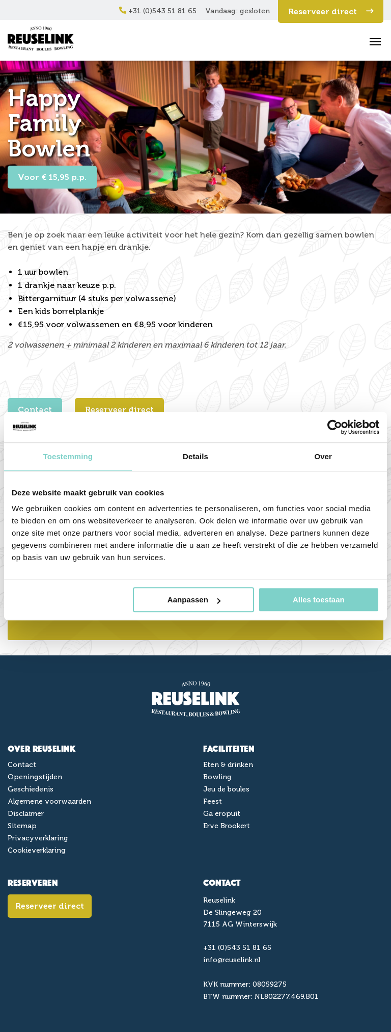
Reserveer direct (330, 11)
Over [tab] (323, 456)
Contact (35, 409)
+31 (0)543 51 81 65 (158, 11)
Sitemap (22, 826)
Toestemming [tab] (68, 456)
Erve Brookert (226, 826)
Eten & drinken (228, 764)
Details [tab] (195, 456)
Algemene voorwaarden (49, 801)
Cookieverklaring (37, 850)
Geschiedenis (30, 789)
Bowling (217, 777)
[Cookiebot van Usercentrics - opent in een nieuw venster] (334, 427)
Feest (212, 801)
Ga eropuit (221, 813)
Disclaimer (26, 813)
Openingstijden (35, 777)
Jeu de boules (226, 789)
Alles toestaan (319, 599)
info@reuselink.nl (231, 960)
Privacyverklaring (38, 838)
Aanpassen (193, 599)
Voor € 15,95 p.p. (52, 177)
